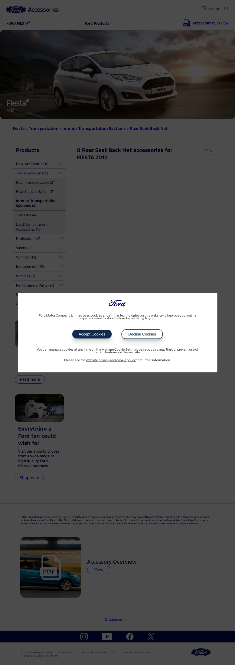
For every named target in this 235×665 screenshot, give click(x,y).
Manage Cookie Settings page (124, 349)
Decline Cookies (142, 334)
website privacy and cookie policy (111, 360)
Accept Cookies (92, 334)
